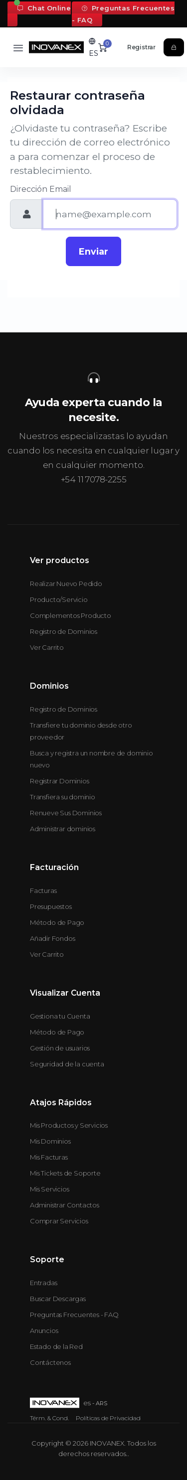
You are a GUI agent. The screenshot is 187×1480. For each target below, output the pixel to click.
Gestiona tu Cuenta (60, 1016)
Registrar (141, 47)
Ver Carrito (47, 647)
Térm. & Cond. (49, 1418)
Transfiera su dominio (62, 797)
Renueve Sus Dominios (66, 813)
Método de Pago (57, 922)
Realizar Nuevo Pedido (66, 584)
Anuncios (44, 1330)
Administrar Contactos (64, 1205)
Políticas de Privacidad (108, 1418)
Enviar (93, 251)
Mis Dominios (50, 1141)
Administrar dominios (62, 829)
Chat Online (44, 8)
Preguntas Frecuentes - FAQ (123, 14)
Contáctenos (50, 1362)
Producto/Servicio (59, 599)
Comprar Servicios (59, 1221)
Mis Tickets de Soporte (65, 1173)
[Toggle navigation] (18, 47)
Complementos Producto (70, 615)
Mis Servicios (49, 1189)
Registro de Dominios (63, 631)
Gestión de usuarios (60, 1048)
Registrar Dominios (59, 781)
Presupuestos (51, 906)
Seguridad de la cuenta (67, 1064)
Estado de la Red (56, 1346)
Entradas (43, 1283)
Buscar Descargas (58, 1299)
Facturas (43, 890)
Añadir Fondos (52, 938)
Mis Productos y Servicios (69, 1125)
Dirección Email (40, 189)
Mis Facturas (49, 1157)
